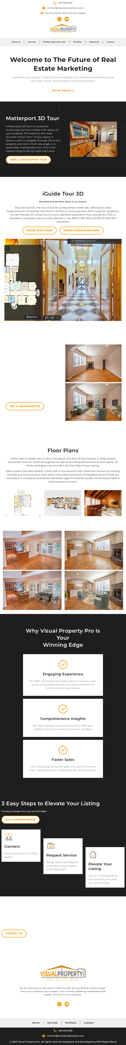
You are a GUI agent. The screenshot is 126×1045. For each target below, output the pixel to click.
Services (32, 42)
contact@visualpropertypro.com (65, 8)
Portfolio (77, 42)
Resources (94, 42)
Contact (110, 42)
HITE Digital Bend (106, 1041)
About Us (16, 42)
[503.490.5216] (55, 2)
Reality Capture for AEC (54, 42)
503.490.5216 (66, 2)
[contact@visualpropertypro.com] (43, 8)
